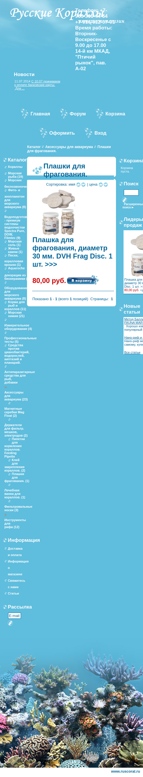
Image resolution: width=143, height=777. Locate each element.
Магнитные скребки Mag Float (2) (14, 412)
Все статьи (132, 352)
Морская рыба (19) (15, 174)
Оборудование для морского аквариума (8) (16, 293)
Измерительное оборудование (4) (18, 327)
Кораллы (15, 166)
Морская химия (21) (16, 314)
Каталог (34, 147)
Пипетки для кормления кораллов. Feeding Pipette (14, 447)
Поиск (131, 184)
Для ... (20, 88)
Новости (24, 74)
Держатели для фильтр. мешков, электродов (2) (16, 430)
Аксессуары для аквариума (69, 147)
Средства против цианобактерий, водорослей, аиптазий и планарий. (16, 353)
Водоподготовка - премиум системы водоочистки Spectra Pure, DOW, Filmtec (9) (17, 227)
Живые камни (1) (15, 250)
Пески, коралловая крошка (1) (13, 260)
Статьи (13, 593)
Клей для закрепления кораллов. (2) (14, 465)
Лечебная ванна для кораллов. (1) (14, 493)
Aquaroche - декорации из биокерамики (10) (18, 273)
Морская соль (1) (15, 243)
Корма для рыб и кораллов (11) (15, 305)
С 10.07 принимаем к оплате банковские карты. (37, 83)
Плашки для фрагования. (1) (16, 477)
